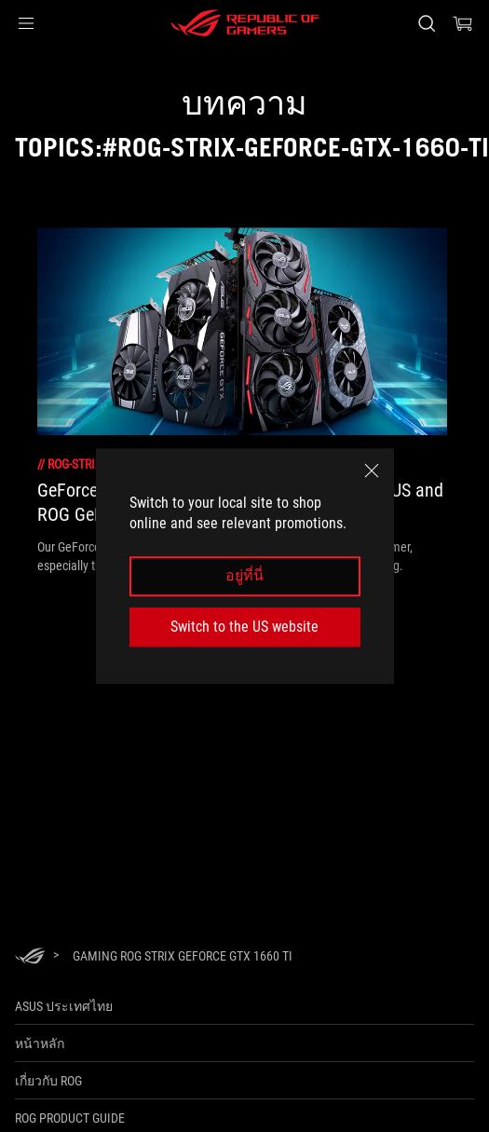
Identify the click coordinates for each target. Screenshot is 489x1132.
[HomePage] (30, 957)
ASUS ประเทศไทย (64, 1006)
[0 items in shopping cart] (463, 23)
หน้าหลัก (39, 1043)
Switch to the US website (244, 626)
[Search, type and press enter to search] (426, 23)
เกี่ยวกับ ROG (48, 1080)
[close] (371, 470)
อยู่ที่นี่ (244, 576)
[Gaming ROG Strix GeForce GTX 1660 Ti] (182, 955)
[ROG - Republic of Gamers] (244, 23)
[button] (26, 23)
